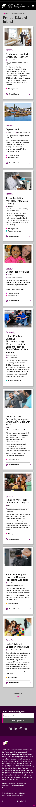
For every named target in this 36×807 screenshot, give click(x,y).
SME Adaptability (13, 603)
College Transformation (17, 272)
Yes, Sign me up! (18, 721)
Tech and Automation (14, 231)
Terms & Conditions (18, 785)
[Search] (29, 6)
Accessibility (6, 785)
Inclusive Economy (13, 155)
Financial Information (8, 783)
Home (6, 13)
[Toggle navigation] (32, 5)
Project (9, 50)
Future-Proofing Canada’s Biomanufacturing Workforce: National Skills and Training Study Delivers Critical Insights (17, 344)
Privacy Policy (21, 783)
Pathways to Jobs (13, 89)
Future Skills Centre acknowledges (17, 750)
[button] (33, 805)
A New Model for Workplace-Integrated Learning (17, 201)
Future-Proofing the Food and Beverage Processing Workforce (17, 577)
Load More (18, 695)
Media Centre (6, 788)
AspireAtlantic (13, 129)
